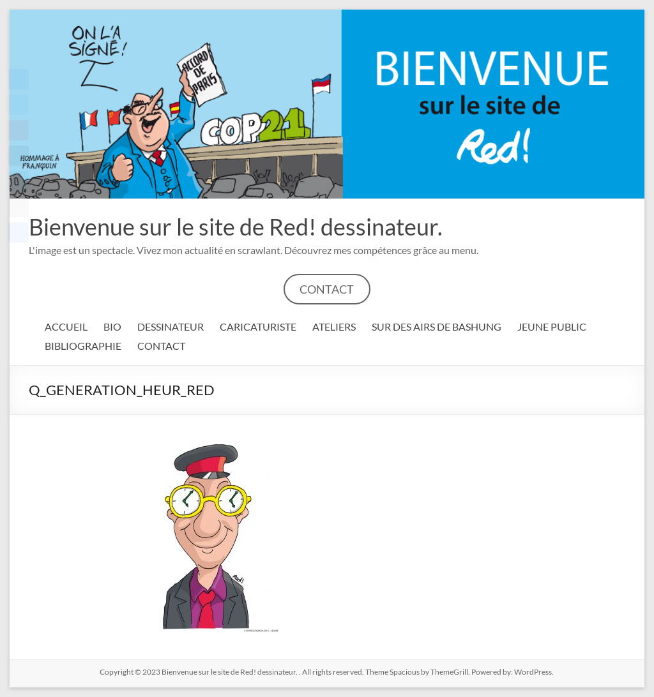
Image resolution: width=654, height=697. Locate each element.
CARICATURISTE (258, 326)
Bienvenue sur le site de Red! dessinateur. (236, 227)
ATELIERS (334, 326)
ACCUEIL (66, 326)
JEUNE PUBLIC (551, 326)
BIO (112, 326)
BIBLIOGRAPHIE (83, 346)
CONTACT (327, 289)
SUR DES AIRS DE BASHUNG (436, 326)
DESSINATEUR (170, 326)
